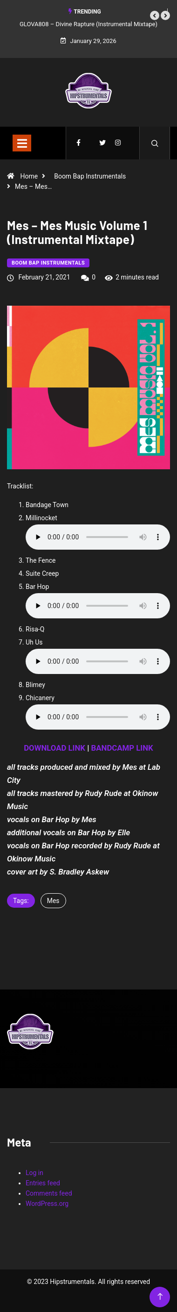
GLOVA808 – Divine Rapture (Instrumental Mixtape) (88, 24)
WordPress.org (47, 1203)
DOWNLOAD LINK (54, 748)
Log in (34, 1172)
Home (29, 176)
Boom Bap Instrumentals (90, 176)
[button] (154, 15)
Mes (53, 900)
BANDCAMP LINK (122, 748)
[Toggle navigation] (22, 143)
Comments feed (49, 1193)
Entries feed (43, 1183)
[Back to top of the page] (160, 1296)
